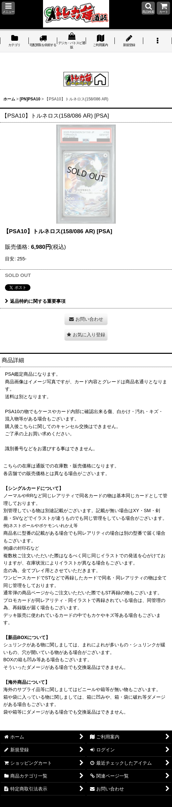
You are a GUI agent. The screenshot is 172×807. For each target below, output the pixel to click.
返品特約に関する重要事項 (35, 301)
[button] (8, 8)
